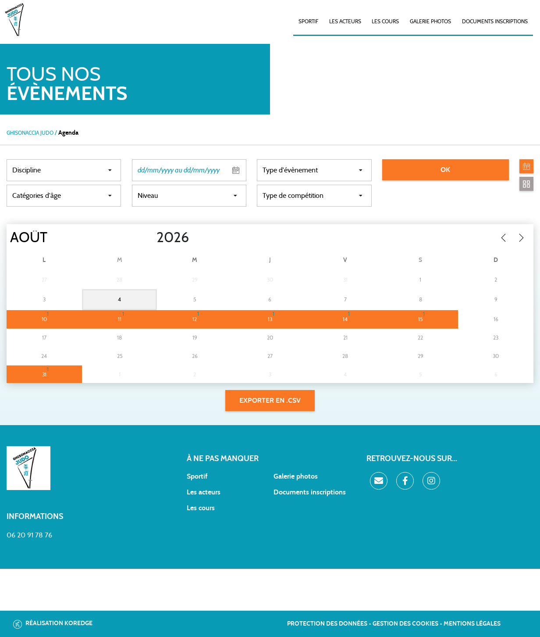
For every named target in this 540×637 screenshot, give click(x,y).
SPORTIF (308, 21)
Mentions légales (472, 624)
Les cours (385, 21)
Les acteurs (345, 21)
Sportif (197, 476)
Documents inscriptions (495, 21)
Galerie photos (430, 21)
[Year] (149, 238)
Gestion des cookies (405, 624)
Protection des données (327, 624)
